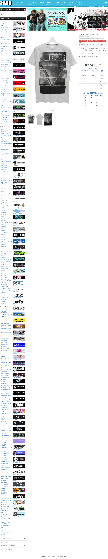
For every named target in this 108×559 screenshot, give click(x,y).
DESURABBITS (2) (5, 147)
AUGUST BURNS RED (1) (6, 329)
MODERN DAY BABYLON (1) (4, 445)
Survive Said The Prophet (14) (6, 189)
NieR (19, 369)
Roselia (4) (3, 178)
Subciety (19, 48)
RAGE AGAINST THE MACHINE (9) (5, 487)
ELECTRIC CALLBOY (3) (6, 385)
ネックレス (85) (4, 82)
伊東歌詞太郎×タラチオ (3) (6, 203)
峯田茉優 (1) (3, 292)
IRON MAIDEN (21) (5, 405)
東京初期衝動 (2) (4, 268)
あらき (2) (3, 198)
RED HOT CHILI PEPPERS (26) (4, 493)
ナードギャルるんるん (19, 363)
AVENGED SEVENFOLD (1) (6, 333)
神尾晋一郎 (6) (4, 208)
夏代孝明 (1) (3, 271)
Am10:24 (19, 259)
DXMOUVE (19, 265)
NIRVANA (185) (4, 463)
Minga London (19, 145)
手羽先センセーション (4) (6, 266)
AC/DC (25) (3, 316)
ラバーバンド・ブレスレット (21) (6, 108)
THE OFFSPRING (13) (6, 525)
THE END (19, 289)
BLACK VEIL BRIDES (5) (6, 348)
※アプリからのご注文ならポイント (93, 71)
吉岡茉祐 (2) (3, 299)
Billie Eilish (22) (4, 344)
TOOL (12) (3, 527)
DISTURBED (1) (4, 381)
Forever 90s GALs (19, 357)
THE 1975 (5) (4, 309)
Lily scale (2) (3, 163)
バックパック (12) (5, 91)
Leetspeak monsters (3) (6, 161)
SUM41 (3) (3, 516)
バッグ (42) (3, 85)
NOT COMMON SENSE (19, 484)
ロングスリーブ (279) (5, 27)
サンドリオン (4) (4, 237)
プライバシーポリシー (13, 549)
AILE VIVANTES (19, 375)
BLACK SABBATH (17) (6, 346)
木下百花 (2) (3, 214)
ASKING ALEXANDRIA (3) (6, 326)
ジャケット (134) (4, 53)
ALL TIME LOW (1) (5, 319)
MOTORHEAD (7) (5, 453)
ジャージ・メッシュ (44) (6, 34)
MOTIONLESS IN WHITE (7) (6, 448)
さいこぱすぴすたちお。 (19, 205)
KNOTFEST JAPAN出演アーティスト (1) (6, 419)
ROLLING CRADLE (19, 321)
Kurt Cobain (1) (4, 423)
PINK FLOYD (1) (4, 478)
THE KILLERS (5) (5, 414)
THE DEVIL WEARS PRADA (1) (5, 378)
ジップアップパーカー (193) (6, 47)
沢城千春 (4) (3, 234)
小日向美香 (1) (4, 226)
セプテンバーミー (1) (5, 251)
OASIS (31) (3, 465)
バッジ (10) (3, 113)
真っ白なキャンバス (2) (6, 288)
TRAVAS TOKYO (19, 199)
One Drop (19, 271)
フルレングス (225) (5, 66)
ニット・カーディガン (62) (6, 44)
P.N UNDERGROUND (19, 66)
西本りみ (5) (3, 275)
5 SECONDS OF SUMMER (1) (4, 312)
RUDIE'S (19, 96)
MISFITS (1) (3, 442)
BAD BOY (19, 339)
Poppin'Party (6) (4, 171)
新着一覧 (102, 6)
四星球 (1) (3, 244)
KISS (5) (2, 416)
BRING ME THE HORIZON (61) (4, 356)
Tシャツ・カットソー (84, 36)
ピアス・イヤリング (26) (6, 101)
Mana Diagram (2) (5, 165)
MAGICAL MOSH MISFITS (19, 109)
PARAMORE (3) (4, 472)
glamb (19, 41)
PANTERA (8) (4, 469)
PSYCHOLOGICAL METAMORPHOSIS (19, 460)
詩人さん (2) (3, 239)
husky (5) (3, 159)
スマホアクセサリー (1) (6, 115)
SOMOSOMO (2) (4, 186)
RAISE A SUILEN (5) (5, 174)
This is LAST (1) (4, 191)
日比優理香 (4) (4, 284)
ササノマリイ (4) (4, 232)
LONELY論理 (19, 399)
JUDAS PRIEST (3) (5, 409)
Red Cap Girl (19, 78)
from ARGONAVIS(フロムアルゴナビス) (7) (6, 154)
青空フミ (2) (3, 196)
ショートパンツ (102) (5, 64)
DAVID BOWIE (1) (5, 371)
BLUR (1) (3, 353)
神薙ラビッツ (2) (4, 210)
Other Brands (19, 496)
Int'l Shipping (83, 40)
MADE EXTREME (19, 295)
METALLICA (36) (4, 440)
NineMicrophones (19, 247)
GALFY (19, 23)
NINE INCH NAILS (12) (6, 461)
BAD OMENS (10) (5, 338)
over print (19, 29)
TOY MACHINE (19, 115)
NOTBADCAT (19, 241)
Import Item (19, 490)
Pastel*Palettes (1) (5, 169)
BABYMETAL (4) (4, 133)
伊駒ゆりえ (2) (4, 200)
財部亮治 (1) (3, 255)
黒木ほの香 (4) (4, 220)
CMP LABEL (19, 235)
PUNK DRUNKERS (19, 84)
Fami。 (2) (3, 151)
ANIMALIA (19, 435)
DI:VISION (19, 387)
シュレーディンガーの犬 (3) (6, 242)
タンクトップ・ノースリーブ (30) (6, 37)
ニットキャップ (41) (5, 78)
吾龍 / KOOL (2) (4, 228)
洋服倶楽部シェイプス (19, 333)
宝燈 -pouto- (19, 229)
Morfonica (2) (4, 167)
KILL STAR (19, 139)
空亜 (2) (2, 216)
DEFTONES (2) (4, 375)
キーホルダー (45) (5, 119)
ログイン (77, 6)
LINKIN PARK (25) (5, 428)
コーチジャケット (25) (6, 58)
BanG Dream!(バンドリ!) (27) (6, 136)
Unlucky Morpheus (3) (5, 193)
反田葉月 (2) (3, 257)
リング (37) (3, 103)
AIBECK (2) (3, 129)
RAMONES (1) (4, 490)
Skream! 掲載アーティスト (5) (6, 183)
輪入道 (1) (3, 303)
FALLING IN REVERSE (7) (6, 390)
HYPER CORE (19, 423)
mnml (19, 157)
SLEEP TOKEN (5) (5, 506)
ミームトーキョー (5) (5, 290)
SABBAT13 (19, 253)
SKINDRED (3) (4, 502)
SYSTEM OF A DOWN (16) (6, 519)
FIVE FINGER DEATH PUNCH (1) (6, 396)
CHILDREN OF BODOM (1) (6, 363)
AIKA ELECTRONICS (19, 345)
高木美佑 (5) (3, 253)
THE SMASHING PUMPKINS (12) (4, 511)
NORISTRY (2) (4, 277)
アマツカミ (19, 217)
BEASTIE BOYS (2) (5, 342)
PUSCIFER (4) (4, 482)
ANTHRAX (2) (4, 321)
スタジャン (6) (4, 56)
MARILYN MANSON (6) (6, 435)
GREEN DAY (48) (5, 401)
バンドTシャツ (100, 38)
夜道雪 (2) (3, 301)
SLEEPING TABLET (19, 211)
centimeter (19, 163)
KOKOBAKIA (19, 309)
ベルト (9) (3, 89)
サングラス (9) (4, 80)
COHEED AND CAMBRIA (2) (6, 366)
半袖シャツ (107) (4, 29)
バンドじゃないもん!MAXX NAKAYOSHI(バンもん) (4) (6, 281)
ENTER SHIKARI (92, 38)
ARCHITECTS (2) (5, 323)
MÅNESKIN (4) (4, 433)
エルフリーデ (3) (4, 205)
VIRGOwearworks (19, 54)
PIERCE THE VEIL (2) (6, 476)
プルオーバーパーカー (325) (6, 51)
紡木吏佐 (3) (3, 264)
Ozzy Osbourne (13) (5, 467)
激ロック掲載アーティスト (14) (6, 223)
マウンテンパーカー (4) (6, 62)
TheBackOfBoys (19, 405)
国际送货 (91, 40)
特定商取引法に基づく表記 (13, 545)
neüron (19, 277)
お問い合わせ (13, 542)
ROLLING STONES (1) (6, 498)
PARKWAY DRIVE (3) (5, 474)
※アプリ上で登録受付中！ (93, 93)
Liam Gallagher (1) (5, 426)
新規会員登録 (90, 6)
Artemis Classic (19, 187)
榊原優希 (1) (3, 230)
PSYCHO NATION (19, 60)
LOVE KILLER (19, 453)
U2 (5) (2, 530)
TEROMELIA (19, 447)
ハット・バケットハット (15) (6, 75)
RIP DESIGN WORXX (19, 508)
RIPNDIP (19, 102)
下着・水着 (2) (4, 111)
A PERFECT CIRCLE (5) (6, 314)
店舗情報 (80, 3)
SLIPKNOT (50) (4, 508)
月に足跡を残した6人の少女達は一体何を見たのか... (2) (6, 261)
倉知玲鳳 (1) (3, 218)
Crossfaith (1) (4, 141)
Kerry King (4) (4, 411)
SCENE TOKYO (19, 35)
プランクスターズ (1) (5, 286)
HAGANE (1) (3, 157)
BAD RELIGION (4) (5, 340)
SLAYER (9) (3, 504)
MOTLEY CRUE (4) (5, 451)
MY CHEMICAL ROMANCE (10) (4, 458)
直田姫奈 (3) (3, 246)
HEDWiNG (19, 393)
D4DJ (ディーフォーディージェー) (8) (6, 144)
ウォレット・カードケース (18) (6, 94)
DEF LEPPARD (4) (5, 373)
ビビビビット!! (19, 351)
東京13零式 (19, 223)
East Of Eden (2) (4, 149)
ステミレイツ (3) (4, 249)
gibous (19, 127)
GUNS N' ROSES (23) (6, 403)
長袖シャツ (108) (4, 31)
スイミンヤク (19, 441)
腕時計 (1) (3, 105)
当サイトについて (13, 538)
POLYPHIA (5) (4, 480)
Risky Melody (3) (4, 176)
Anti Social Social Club (19, 472)
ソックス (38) (4, 99)
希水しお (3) (3, 212)
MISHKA (19, 411)
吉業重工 (19, 169)
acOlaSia (19, 478)
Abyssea (19, 181)
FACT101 (19, 417)
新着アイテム (19, 3)
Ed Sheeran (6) (4, 383)
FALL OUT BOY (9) (5, 393)
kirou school (19, 514)
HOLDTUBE (19, 502)
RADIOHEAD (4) (4, 484)
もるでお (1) (3, 295)
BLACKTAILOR (19, 151)
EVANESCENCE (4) (5, 387)
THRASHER (19, 315)
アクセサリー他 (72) (5, 117)
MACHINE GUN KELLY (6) (6, 431)
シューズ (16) (4, 97)
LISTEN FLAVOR (19, 72)
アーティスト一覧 (45, 3)
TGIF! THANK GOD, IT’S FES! (19, 302)
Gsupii (19, 283)
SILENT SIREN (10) (5, 180)
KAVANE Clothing (19, 121)
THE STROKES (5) (5, 514)
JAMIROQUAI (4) (4, 407)
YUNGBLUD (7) (4, 534)
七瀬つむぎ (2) (4, 273)
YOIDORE (19, 90)
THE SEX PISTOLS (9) (6, 500)
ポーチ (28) (3, 87)
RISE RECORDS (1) (5, 496)
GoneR (19, 327)
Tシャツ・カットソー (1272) (5, 22)
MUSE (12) (3, 455)
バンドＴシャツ (60, 3)
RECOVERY (19, 175)
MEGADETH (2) (4, 438)
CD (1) (2, 123)
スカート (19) (4, 68)
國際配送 (97, 40)
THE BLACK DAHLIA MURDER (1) (5, 523)
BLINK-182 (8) (4, 350)
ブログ (71, 3)
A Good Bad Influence (19, 133)
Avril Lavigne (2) (4, 336)
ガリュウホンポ (19, 429)
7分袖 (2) (3, 25)
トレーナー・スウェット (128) (6, 40)
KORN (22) (3, 421)
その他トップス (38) (5, 60)
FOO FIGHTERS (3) (5, 399)
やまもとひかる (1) (5, 297)
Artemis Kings (19, 193)
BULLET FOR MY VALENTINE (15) (5, 359)
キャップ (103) (4, 73)
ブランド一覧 (31, 3)
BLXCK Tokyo (19, 381)
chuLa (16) (3, 139)
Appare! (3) (3, 131)
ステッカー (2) (4, 121)
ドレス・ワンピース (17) (6, 70)
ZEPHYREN (19, 466)
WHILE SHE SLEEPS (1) (6, 532)
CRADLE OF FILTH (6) (6, 369)
